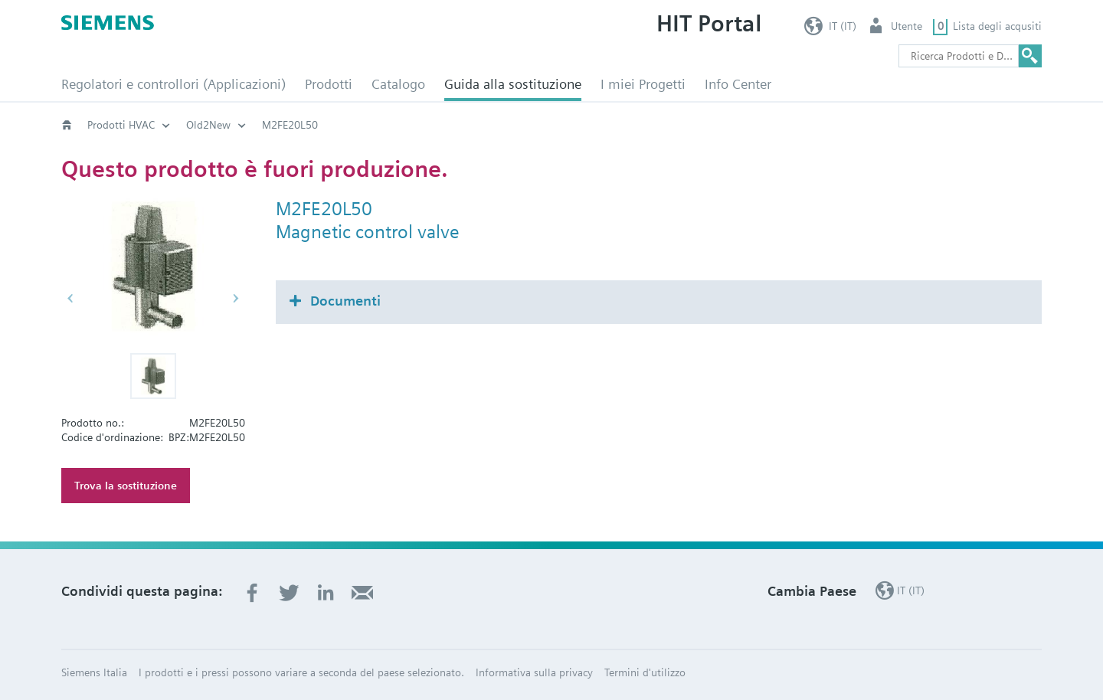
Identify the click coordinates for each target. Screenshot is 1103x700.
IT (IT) (842, 26)
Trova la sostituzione (125, 485)
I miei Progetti (643, 84)
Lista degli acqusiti (997, 26)
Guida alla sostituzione (512, 84)
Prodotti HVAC (121, 125)
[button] (153, 376)
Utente (906, 26)
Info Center (738, 84)
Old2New (208, 125)
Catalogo (398, 84)
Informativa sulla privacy (534, 672)
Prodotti (328, 84)
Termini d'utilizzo (645, 672)
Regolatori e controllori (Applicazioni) (173, 84)
